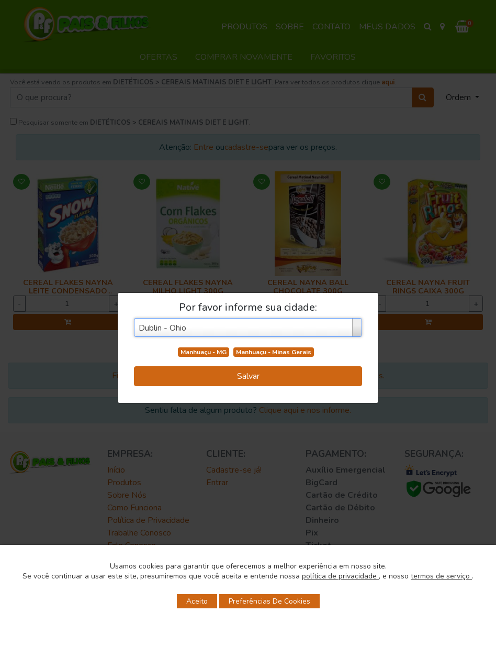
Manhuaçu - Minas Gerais (273, 352)
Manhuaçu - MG (204, 352)
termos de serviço (441, 576)
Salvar (248, 376)
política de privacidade (340, 576)
